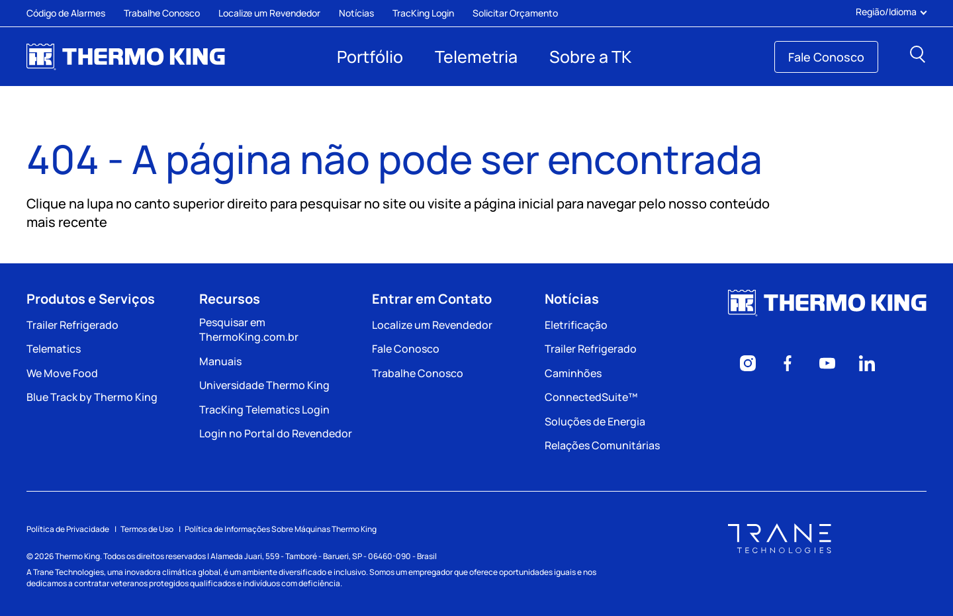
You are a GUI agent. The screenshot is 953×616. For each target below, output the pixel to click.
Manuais (220, 361)
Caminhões (573, 373)
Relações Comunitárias (602, 445)
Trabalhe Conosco (162, 13)
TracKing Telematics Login (264, 409)
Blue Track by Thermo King (92, 397)
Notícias (356, 13)
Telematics (53, 348)
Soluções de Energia (595, 421)
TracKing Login (423, 13)
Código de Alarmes (65, 13)
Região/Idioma (891, 12)
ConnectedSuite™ (591, 397)
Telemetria (476, 56)
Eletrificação (576, 325)
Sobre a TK (590, 56)
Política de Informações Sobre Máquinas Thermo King (281, 529)
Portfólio (370, 56)
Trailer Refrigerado (72, 325)
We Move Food (62, 373)
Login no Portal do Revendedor (275, 433)
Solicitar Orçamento (515, 13)
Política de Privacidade (67, 529)
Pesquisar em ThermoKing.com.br (248, 329)
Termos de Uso (146, 529)
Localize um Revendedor (269, 13)
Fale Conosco (826, 57)
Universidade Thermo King (264, 385)
